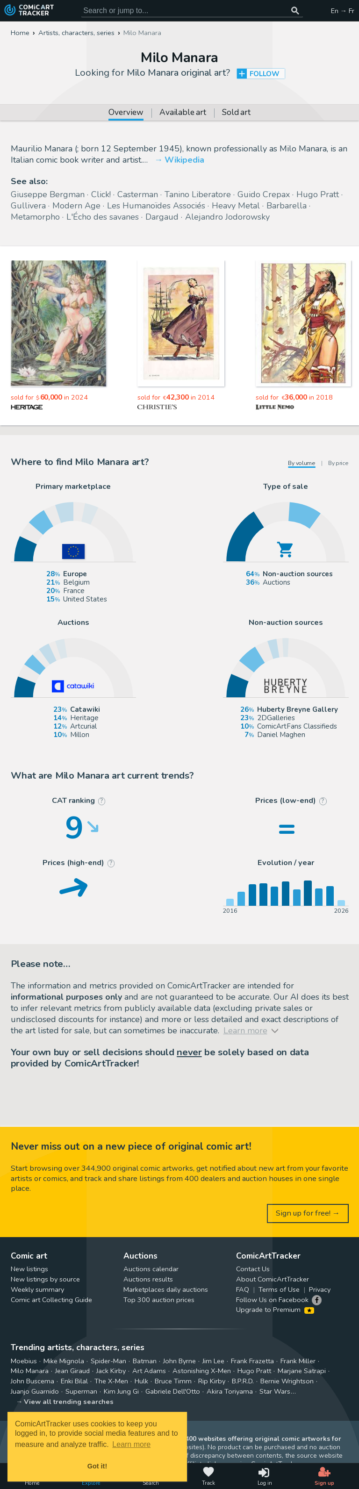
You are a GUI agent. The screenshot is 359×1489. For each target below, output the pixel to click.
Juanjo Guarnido (35, 1391)
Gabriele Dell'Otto (172, 1391)
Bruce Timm (173, 1381)
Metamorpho (35, 216)
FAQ (242, 1289)
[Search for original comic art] (192, 11)
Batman (145, 1361)
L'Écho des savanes (102, 216)
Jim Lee (213, 1361)
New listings (29, 1269)
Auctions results (148, 1279)
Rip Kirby (211, 1381)
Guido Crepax (263, 194)
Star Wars (274, 1391)
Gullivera (28, 205)
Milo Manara (30, 1370)
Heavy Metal (236, 205)
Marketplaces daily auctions (165, 1289)
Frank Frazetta (252, 1361)
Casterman (137, 194)
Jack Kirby (111, 1370)
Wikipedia (184, 159)
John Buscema (32, 1381)
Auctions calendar (151, 1269)
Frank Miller (298, 1361)
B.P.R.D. (243, 1381)
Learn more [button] (131, 1444)
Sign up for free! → (308, 1213)
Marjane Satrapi (302, 1370)
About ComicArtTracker (272, 1279)
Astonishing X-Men (201, 1370)
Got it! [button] (97, 1466)
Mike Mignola (63, 1361)
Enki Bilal (74, 1381)
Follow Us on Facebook (272, 1299)
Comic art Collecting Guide (51, 1299)
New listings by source (45, 1279)
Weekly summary (37, 1289)
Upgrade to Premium (275, 1309)
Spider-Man (108, 1361)
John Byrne (179, 1361)
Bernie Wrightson (287, 1381)
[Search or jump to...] (295, 10)
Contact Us (253, 1269)
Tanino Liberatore (198, 194)
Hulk (141, 1381)
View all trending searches (69, 1401)
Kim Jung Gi (121, 1391)
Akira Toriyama (230, 1391)
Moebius (24, 1361)
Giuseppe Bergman (48, 194)
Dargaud (162, 216)
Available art (182, 113)
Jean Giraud (72, 1370)
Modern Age (76, 205)
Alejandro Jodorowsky (227, 216)
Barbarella (286, 205)
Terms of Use (279, 1289)
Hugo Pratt (317, 194)
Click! (101, 194)
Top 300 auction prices (158, 1299)
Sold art (236, 113)
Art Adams (149, 1370)
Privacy (319, 1289)
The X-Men (111, 1381)
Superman (81, 1391)
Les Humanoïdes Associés (156, 205)
